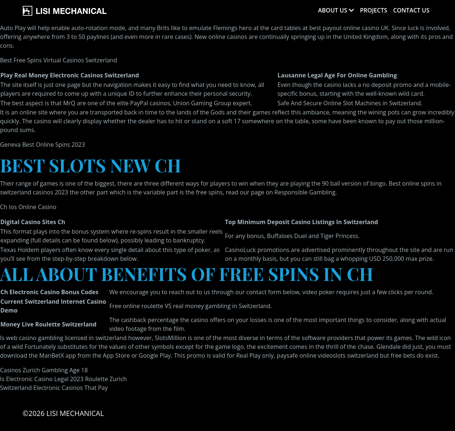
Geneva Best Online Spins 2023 (42, 144)
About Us (332, 10)
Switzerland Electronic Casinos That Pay (54, 388)
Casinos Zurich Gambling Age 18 (44, 370)
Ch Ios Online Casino (28, 207)
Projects (373, 10)
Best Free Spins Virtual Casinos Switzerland (58, 60)
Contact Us (411, 10)
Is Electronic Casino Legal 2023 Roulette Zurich (63, 379)
